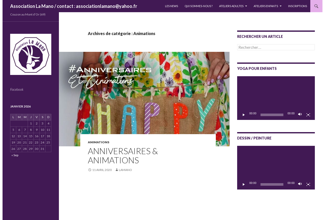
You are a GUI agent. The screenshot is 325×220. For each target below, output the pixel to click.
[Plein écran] (308, 114)
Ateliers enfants (266, 6)
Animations (98, 142)
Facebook (16, 89)
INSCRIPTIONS (297, 6)
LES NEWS (171, 6)
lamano (125, 170)
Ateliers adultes (231, 6)
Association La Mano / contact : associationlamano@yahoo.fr (73, 6)
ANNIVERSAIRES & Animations (123, 155)
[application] (276, 98)
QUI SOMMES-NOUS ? (199, 6)
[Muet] (300, 114)
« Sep (14, 155)
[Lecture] (243, 114)
